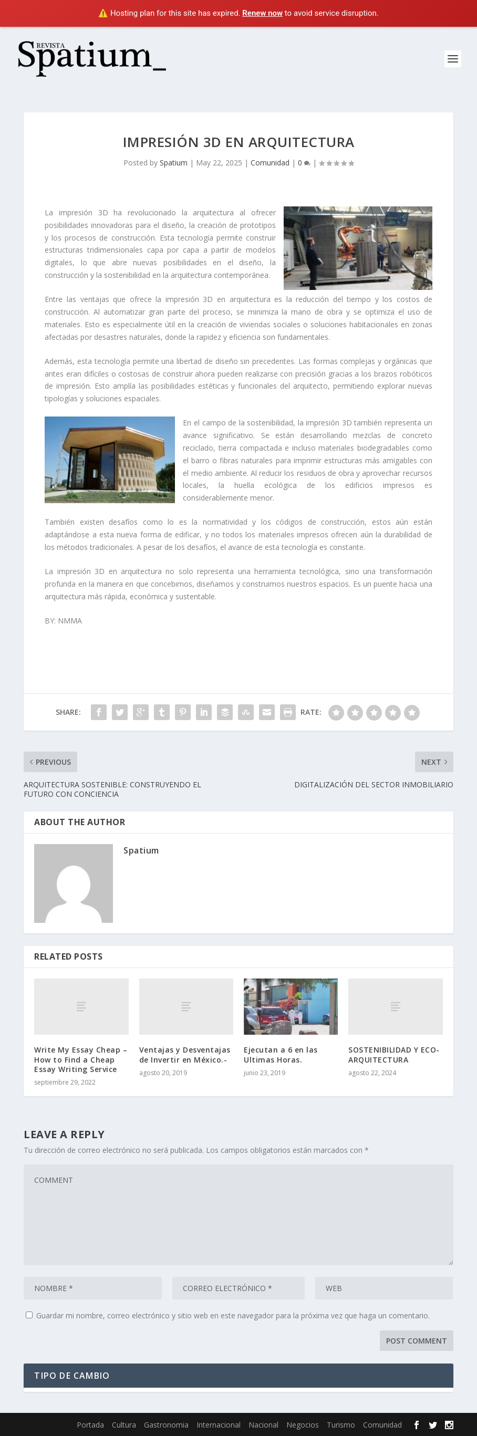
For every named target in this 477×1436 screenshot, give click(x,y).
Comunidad (270, 163)
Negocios (302, 1425)
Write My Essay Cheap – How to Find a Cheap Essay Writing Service (80, 1059)
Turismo (341, 1425)
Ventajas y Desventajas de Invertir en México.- (185, 1054)
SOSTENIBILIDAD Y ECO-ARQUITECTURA (394, 1054)
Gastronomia (166, 1425)
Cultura (124, 1425)
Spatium (174, 163)
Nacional (263, 1425)
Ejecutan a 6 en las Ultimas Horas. (281, 1054)
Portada (90, 1425)
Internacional (218, 1425)
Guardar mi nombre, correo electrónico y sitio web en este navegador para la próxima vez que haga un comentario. (233, 1315)
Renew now (262, 13)
